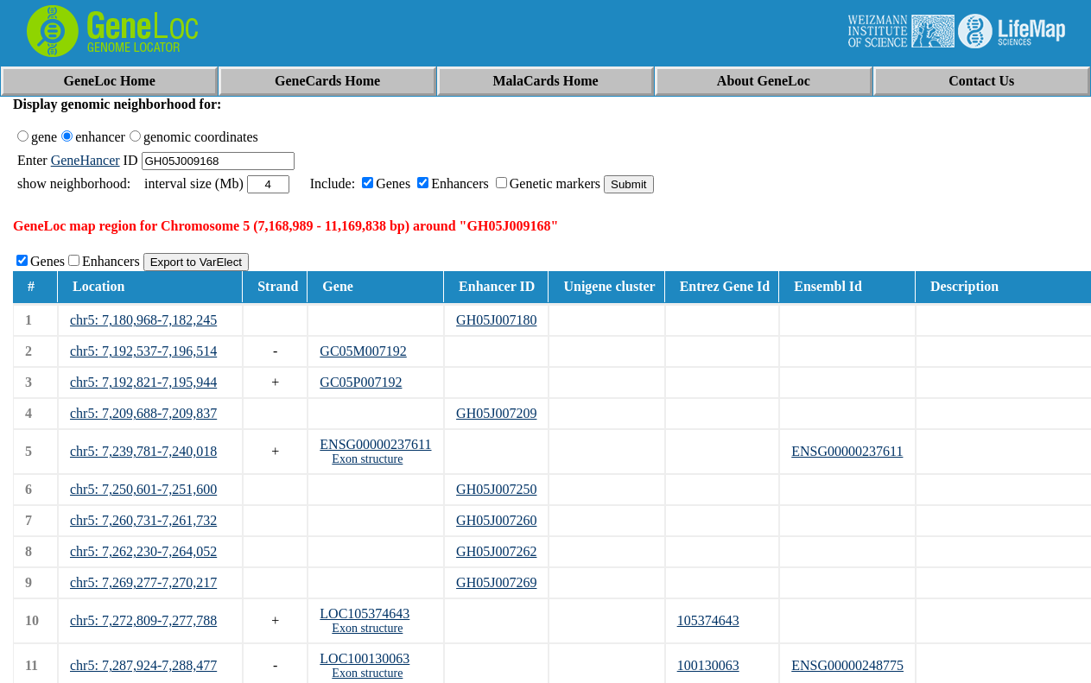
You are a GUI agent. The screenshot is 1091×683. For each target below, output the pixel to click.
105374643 (708, 620)
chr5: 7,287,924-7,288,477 (143, 665)
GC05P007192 (361, 382)
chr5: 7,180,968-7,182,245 (143, 320)
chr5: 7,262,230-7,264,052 (143, 551)
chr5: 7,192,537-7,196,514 (143, 351)
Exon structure (367, 458)
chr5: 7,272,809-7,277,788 (143, 620)
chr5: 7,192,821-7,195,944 (143, 382)
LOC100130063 (364, 658)
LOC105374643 (364, 613)
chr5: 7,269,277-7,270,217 (143, 582)
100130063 (708, 665)
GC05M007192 (363, 351)
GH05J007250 (496, 489)
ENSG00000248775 (847, 665)
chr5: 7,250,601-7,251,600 (143, 489)
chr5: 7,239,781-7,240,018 (143, 451)
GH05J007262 (496, 551)
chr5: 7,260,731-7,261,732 (143, 520)
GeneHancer (85, 160)
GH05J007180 (496, 320)
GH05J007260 (496, 520)
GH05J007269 (496, 582)
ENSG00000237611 (375, 444)
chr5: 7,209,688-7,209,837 (143, 413)
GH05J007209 (496, 413)
